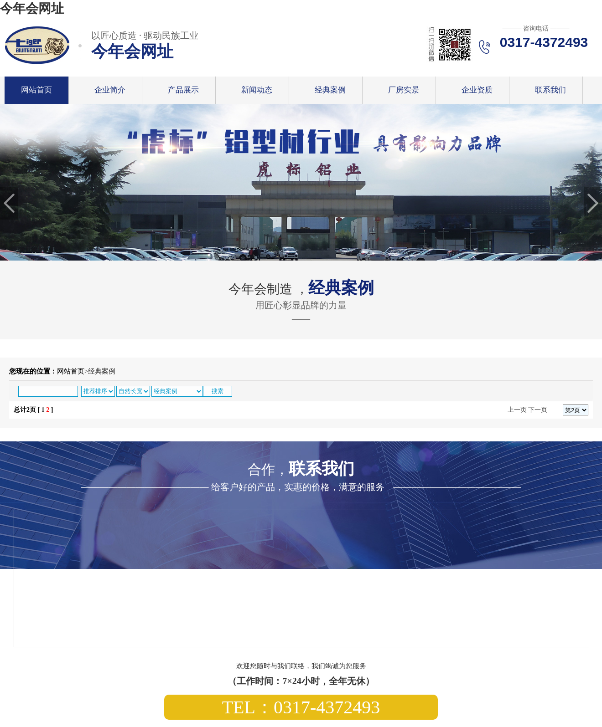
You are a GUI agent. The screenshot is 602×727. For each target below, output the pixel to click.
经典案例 (330, 90)
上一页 (517, 409)
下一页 (537, 409)
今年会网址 (32, 8)
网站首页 (36, 90)
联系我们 (550, 90)
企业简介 (109, 90)
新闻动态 (256, 90)
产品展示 (183, 90)
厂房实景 (403, 90)
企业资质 (477, 90)
